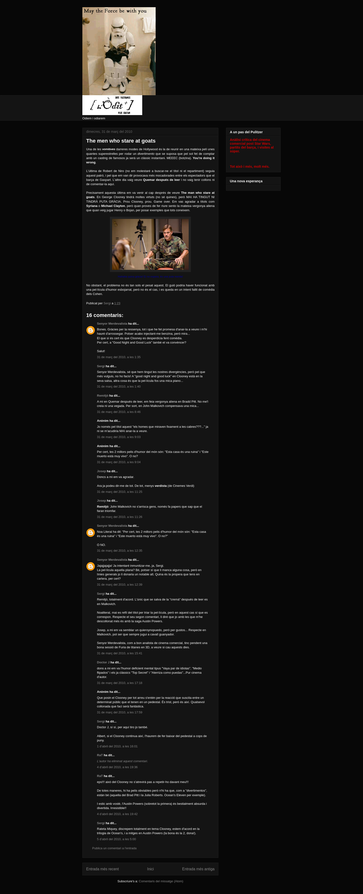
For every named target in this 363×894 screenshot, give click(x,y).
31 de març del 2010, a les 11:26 (119, 517)
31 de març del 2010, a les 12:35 (119, 550)
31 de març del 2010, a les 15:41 (119, 653)
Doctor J (103, 662)
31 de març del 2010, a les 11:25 (119, 492)
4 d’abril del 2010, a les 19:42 (117, 814)
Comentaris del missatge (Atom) (161, 881)
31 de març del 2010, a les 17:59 (119, 712)
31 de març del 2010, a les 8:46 (119, 412)
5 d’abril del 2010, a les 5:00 (116, 839)
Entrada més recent (102, 869)
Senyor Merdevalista (112, 323)
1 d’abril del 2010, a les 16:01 (117, 746)
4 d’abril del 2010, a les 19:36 (117, 767)
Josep (101, 471)
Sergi (101, 366)
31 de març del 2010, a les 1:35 (119, 357)
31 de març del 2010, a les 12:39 (119, 584)
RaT (100, 755)
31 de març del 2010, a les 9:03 (119, 437)
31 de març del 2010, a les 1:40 (119, 386)
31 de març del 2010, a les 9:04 (119, 462)
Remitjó (102, 395)
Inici (150, 869)
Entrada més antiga (198, 869)
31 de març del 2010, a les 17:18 (119, 683)
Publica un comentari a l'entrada (114, 848)
